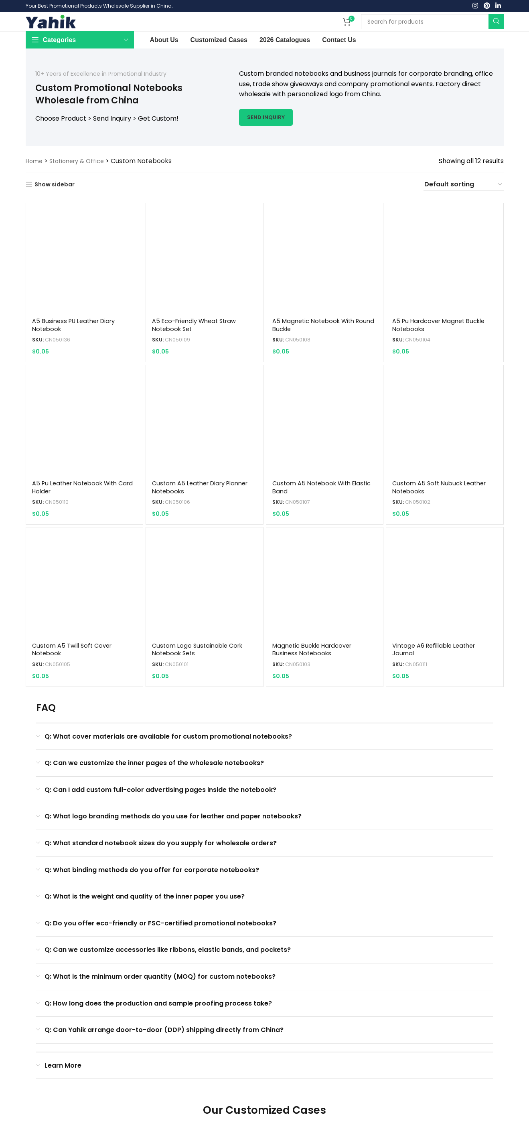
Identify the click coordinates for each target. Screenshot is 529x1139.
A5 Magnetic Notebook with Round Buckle (317, 348)
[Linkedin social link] (498, 7)
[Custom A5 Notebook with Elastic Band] (325, 447)
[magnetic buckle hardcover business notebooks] (325, 610)
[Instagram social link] (475, 7)
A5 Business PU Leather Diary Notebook (77, 348)
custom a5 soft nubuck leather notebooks (443, 511)
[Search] (432, 33)
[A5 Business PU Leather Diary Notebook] (84, 285)
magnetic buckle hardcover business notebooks (317, 674)
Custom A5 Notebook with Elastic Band (315, 511)
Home (35, 184)
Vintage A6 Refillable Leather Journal (438, 674)
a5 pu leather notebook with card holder (78, 511)
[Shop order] (464, 208)
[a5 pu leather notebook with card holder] (84, 447)
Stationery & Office (81, 184)
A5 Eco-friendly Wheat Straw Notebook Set (198, 348)
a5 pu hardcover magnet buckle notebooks (444, 348)
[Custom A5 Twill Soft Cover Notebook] (84, 610)
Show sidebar (57, 208)
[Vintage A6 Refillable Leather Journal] (445, 610)
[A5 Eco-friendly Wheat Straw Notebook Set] (204, 285)
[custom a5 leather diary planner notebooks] (204, 447)
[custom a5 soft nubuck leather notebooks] (445, 447)
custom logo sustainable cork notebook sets (200, 674)
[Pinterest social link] (487, 7)
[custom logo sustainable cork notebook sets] (204, 610)
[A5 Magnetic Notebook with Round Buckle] (325, 285)
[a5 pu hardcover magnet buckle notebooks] (445, 285)
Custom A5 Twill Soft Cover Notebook (75, 674)
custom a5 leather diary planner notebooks (191, 511)
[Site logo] (51, 33)
